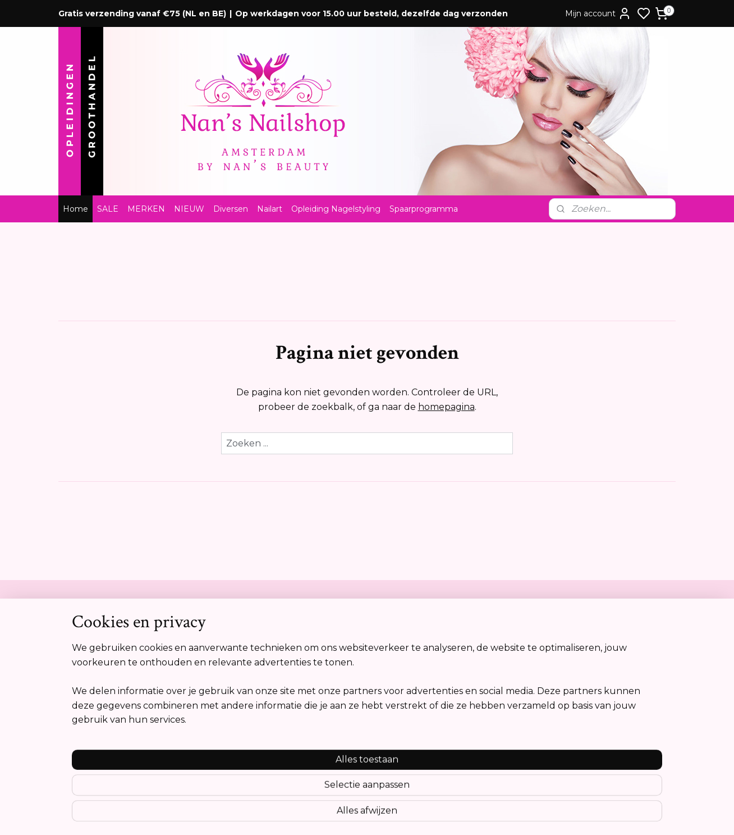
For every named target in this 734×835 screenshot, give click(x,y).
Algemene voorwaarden (109, 641)
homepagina (446, 406)
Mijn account (598, 13)
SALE (107, 209)
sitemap (406, 814)
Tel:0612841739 (337, 676)
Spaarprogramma (423, 209)
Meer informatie (591, 764)
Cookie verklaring (96, 687)
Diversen (230, 209)
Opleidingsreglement (103, 699)
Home (75, 209)
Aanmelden (593, 680)
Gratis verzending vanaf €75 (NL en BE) (142, 13)
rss (427, 814)
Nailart (269, 209)
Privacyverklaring (95, 676)
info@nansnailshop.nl (349, 699)
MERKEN (146, 209)
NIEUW (189, 209)
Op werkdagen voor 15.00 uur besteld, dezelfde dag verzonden (371, 13)
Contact (79, 629)
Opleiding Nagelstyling (335, 209)
